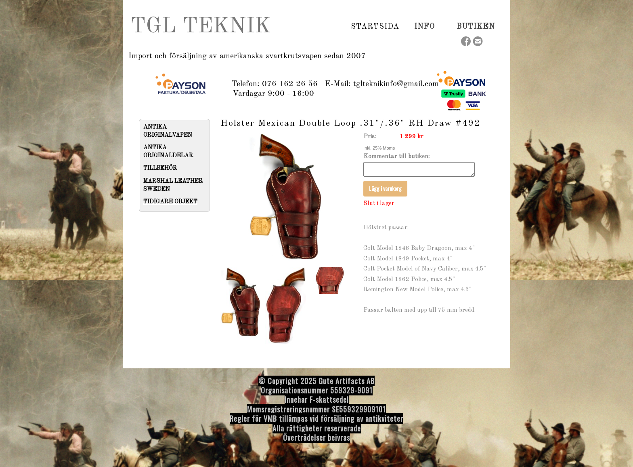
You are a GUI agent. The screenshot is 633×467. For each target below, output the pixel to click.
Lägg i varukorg (385, 190)
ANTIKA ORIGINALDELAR (168, 151)
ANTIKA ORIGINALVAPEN (167, 131)
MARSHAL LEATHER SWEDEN (173, 185)
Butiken (476, 26)
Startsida (375, 26)
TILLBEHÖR (160, 168)
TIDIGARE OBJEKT (170, 202)
